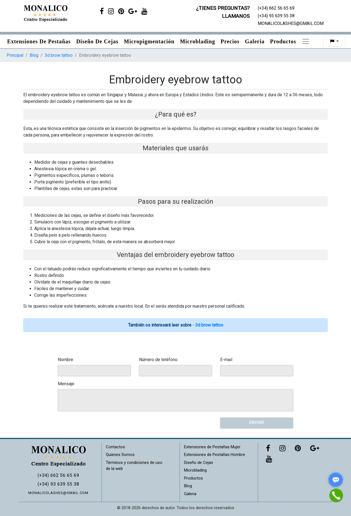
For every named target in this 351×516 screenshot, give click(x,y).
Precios (229, 41)
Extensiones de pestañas (39, 41)
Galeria (254, 41)
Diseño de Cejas (97, 41)
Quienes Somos (120, 454)
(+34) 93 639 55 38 (58, 484)
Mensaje (66, 383)
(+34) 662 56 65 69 (58, 475)
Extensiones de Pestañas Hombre (214, 454)
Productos (283, 41)
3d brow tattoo (59, 55)
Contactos (115, 446)
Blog (307, 41)
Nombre (65, 359)
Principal (15, 55)
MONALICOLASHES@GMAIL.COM (58, 493)
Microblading (197, 41)
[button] (323, 41)
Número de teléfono (158, 359)
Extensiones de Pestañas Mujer (212, 446)
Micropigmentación (149, 41)
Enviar (256, 422)
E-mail (226, 359)
